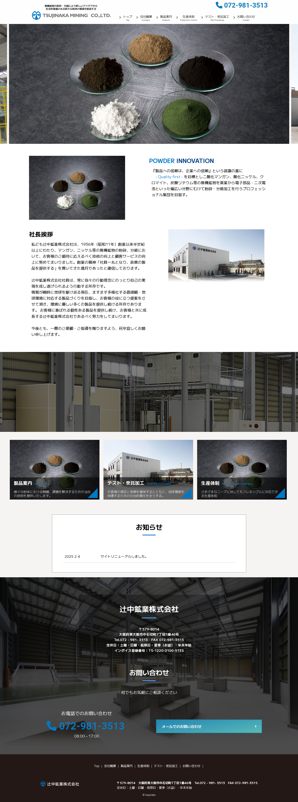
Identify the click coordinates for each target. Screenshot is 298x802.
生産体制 (188, 18)
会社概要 (146, 18)
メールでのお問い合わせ (182, 726)
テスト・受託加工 (217, 18)
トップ (127, 18)
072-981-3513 (246, 5)
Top (96, 765)
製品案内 (166, 18)
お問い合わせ (246, 18)
